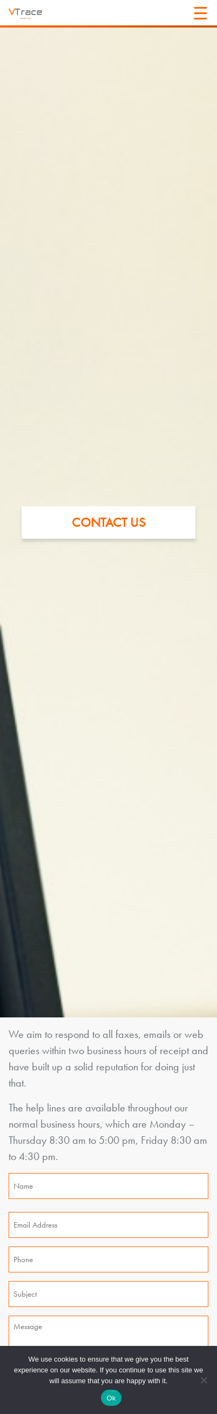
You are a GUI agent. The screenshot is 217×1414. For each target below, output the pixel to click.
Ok (111, 1398)
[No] (203, 1380)
